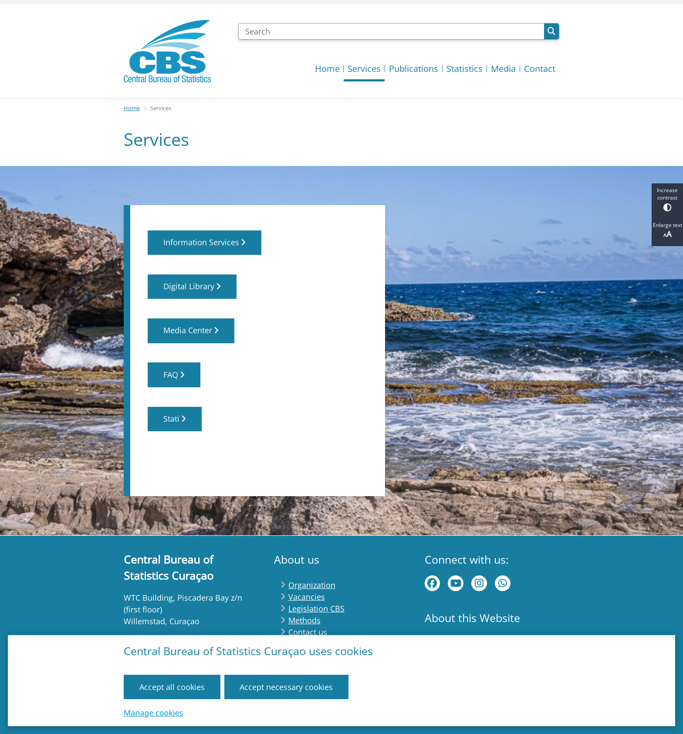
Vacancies (306, 597)
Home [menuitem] (327, 68)
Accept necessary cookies (286, 686)
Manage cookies (153, 712)
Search (551, 31)
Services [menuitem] (364, 68)
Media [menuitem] (503, 68)
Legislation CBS (316, 608)
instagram (479, 583)
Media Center (191, 330)
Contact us (307, 632)
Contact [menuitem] (539, 68)
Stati (174, 418)
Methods (304, 620)
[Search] (391, 31)
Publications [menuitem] (413, 68)
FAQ (174, 374)
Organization (311, 585)
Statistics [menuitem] (464, 68)
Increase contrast (667, 198)
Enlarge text (667, 230)
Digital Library (192, 286)
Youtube (455, 583)
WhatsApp (503, 583)
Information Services (204, 242)
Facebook (432, 583)
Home (132, 108)
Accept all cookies (172, 686)
